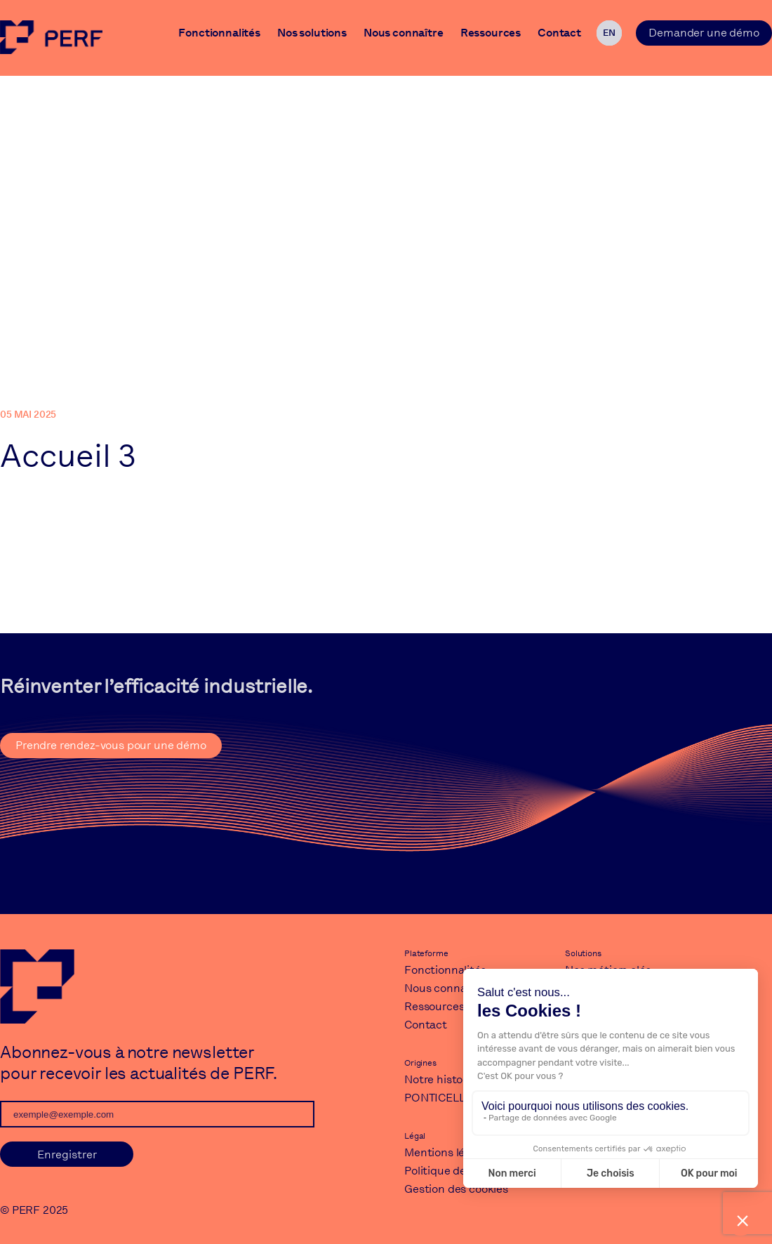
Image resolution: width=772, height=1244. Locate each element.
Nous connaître (404, 34)
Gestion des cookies (456, 1189)
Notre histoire (440, 1079)
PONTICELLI (436, 1097)
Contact (559, 34)
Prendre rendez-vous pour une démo (110, 745)
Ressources (490, 34)
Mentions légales (448, 1152)
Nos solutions (312, 34)
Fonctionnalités (219, 34)
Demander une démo (703, 32)
